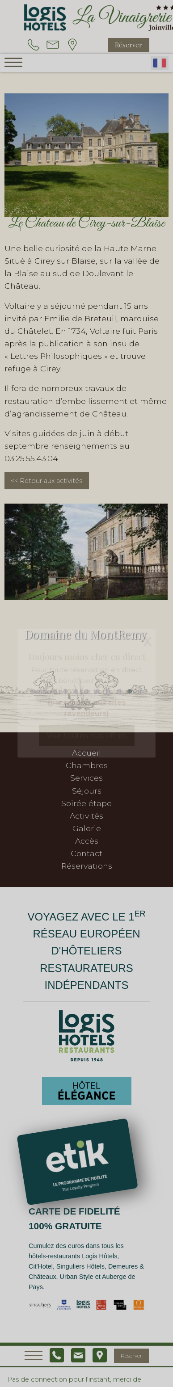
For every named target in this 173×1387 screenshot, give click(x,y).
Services (86, 777)
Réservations (86, 865)
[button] (33, 691)
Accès (86, 840)
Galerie (86, 828)
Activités (86, 815)
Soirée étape (86, 803)
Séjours (86, 790)
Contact (86, 853)
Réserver (128, 44)
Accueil (86, 752)
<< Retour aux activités (46, 481)
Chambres (87, 765)
